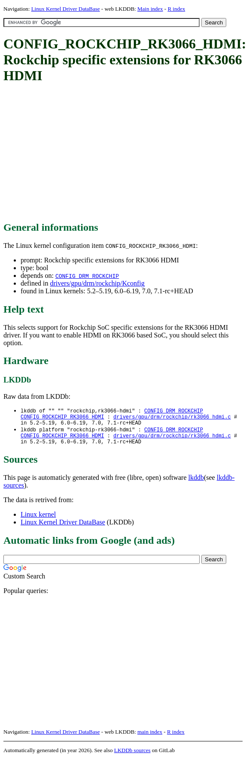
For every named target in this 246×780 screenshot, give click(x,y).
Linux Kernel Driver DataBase (65, 9)
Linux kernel (38, 520)
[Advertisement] (118, 153)
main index (149, 738)
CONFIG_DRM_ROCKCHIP (87, 276)
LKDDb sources (132, 756)
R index (176, 9)
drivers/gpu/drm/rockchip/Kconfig (97, 283)
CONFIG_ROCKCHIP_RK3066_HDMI (62, 418)
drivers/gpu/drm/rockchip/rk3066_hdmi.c (172, 418)
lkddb (196, 483)
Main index (150, 9)
